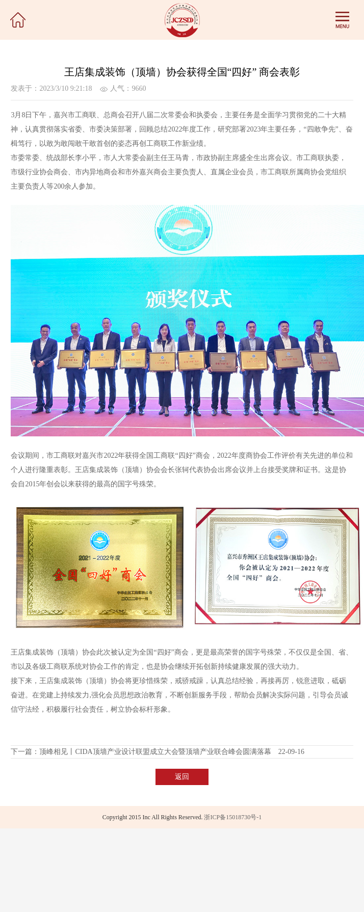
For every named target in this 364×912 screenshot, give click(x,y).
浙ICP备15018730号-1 (233, 817)
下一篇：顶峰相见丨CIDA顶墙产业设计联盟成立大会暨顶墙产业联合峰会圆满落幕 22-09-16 (157, 751)
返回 (182, 776)
